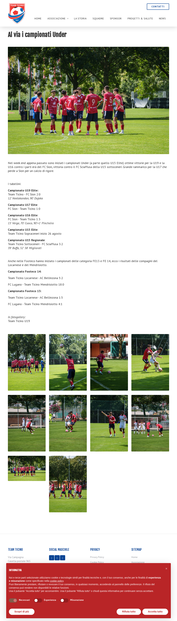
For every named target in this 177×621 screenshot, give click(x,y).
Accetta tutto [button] (155, 611)
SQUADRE (98, 18)
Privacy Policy (97, 557)
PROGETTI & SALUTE (140, 18)
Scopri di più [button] (21, 611)
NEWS (162, 18)
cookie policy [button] (56, 581)
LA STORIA (80, 18)
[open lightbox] (27, 364)
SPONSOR (116, 18)
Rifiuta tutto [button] (129, 611)
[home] (16, 18)
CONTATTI (157, 6)
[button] (58, 18)
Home (38, 18)
